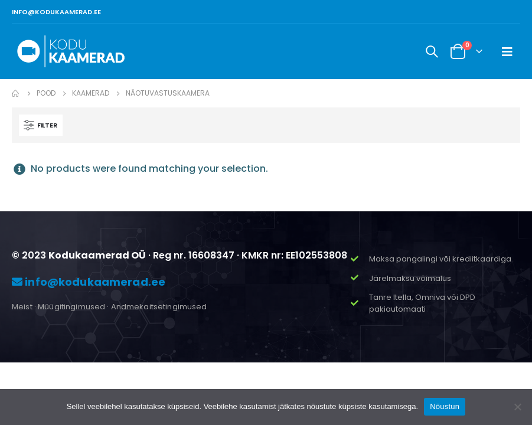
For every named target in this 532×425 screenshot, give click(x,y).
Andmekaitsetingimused (159, 306)
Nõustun (444, 406)
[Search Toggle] (431, 51)
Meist (22, 306)
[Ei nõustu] (517, 407)
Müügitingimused (71, 306)
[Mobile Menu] (507, 51)
